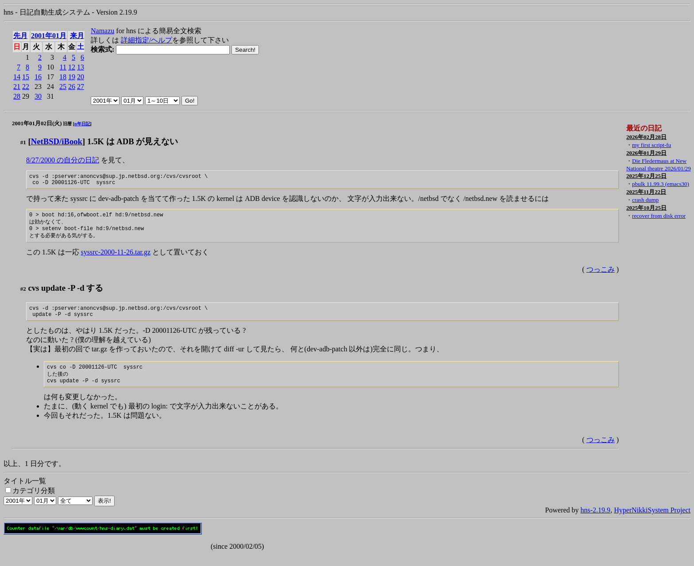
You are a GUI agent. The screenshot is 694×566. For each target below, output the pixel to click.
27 (80, 86)
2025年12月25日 (646, 176)
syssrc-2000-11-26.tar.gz (116, 258)
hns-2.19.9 (596, 522)
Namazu (102, 31)
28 (16, 96)
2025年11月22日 (646, 192)
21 (16, 86)
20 (80, 77)
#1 (23, 142)
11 (63, 67)
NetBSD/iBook (56, 141)
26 (71, 86)
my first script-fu (651, 145)
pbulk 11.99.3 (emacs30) (660, 184)
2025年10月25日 (646, 207)
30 (38, 96)
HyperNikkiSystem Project (652, 522)
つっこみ (600, 275)
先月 (20, 35)
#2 (23, 295)
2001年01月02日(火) (37, 123)
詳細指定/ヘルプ (146, 40)
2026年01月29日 (646, 153)
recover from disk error (659, 215)
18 (62, 77)
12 (71, 67)
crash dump (645, 199)
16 (38, 77)
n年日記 (82, 123)
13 (80, 67)
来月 (77, 35)
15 (25, 77)
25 (62, 86)
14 (16, 77)
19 (71, 77)
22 (25, 86)
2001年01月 (48, 35)
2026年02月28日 (646, 137)
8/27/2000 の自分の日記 (62, 160)
